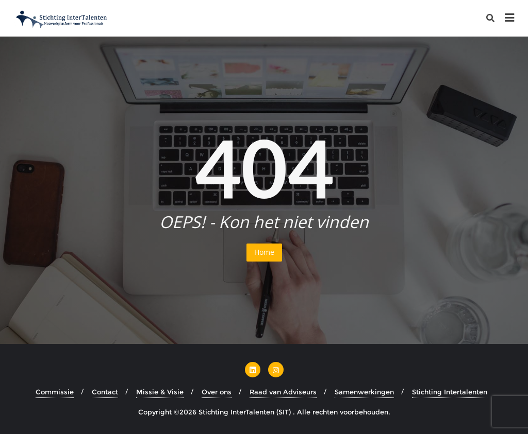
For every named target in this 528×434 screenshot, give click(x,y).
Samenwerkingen (364, 392)
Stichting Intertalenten (449, 392)
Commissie (55, 392)
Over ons (217, 392)
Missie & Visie (160, 392)
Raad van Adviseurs (283, 392)
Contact (105, 392)
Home (264, 252)
